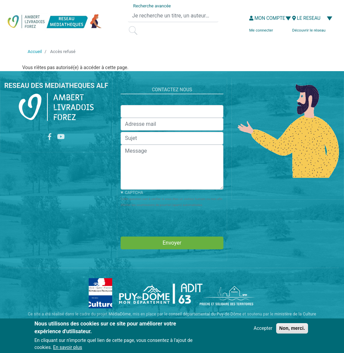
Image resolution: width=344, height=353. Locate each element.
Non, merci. (292, 328)
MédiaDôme (120, 314)
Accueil (35, 51)
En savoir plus (67, 347)
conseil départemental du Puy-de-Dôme (205, 314)
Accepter (263, 328)
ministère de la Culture (295, 314)
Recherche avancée (152, 5)
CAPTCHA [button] (134, 192)
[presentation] (172, 221)
